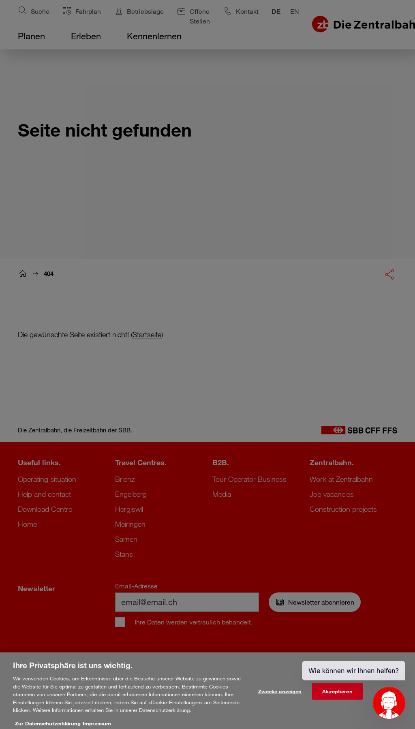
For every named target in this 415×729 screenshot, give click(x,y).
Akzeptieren (337, 696)
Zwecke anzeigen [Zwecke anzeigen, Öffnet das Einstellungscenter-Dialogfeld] (280, 696)
